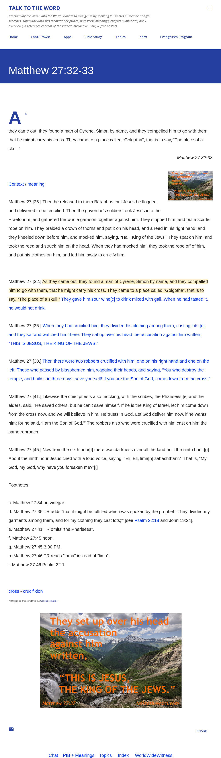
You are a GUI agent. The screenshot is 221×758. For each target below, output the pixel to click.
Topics (120, 37)
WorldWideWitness (153, 755)
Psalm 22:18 (147, 520)
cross (14, 591)
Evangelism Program (176, 37)
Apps (67, 37)
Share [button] (201, 731)
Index (143, 37)
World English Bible (49, 601)
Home (13, 37)
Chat (53, 755)
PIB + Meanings (78, 755)
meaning (36, 184)
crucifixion (33, 591)
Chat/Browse (41, 37)
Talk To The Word (34, 8)
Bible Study (93, 37)
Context (16, 184)
